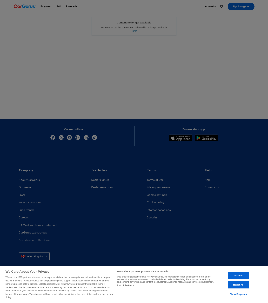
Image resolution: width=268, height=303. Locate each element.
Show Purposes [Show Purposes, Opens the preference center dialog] (238, 294)
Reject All (238, 284)
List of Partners (125, 285)
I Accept (238, 275)
